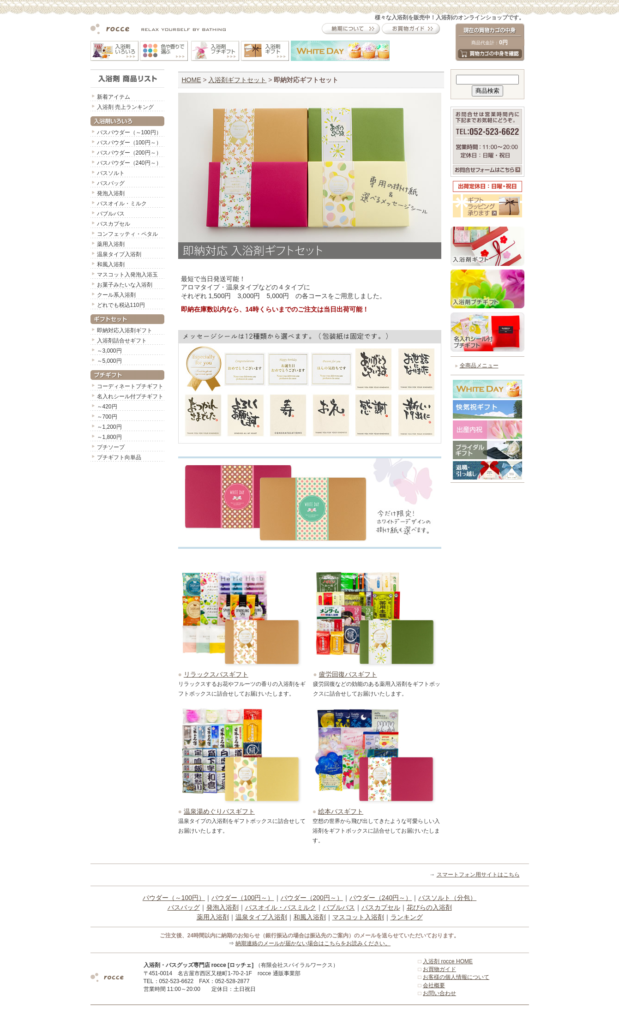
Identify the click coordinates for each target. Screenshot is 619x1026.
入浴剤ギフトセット (237, 80)
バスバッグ (111, 183)
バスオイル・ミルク (122, 203)
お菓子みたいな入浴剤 (124, 285)
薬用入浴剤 (111, 244)
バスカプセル (113, 224)
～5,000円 (109, 361)
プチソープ (111, 447)
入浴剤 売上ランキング (125, 107)
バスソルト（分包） (447, 897)
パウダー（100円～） (242, 897)
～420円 (107, 406)
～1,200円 (109, 427)
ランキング (407, 917)
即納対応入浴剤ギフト (124, 330)
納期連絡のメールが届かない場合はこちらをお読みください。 (313, 943)
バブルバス (111, 213)
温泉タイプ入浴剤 (119, 254)
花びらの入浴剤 (429, 907)
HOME (191, 80)
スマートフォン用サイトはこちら (478, 874)
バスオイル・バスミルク (280, 907)
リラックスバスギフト (216, 674)
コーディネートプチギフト (130, 386)
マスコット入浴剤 (358, 917)
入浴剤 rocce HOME (448, 961)
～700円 (107, 417)
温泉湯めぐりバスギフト (219, 811)
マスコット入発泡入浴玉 (127, 274)
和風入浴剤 (111, 264)
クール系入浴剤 (116, 295)
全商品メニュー (479, 365)
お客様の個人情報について (456, 977)
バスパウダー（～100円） (129, 132)
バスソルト (111, 173)
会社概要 (434, 985)
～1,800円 (109, 437)
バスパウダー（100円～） (129, 142)
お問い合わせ (439, 993)
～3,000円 (109, 351)
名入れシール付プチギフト (130, 396)
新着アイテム (113, 97)
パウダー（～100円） (174, 897)
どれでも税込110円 (121, 305)
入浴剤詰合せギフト (122, 340)
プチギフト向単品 (119, 457)
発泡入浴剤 (111, 193)
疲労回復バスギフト (348, 674)
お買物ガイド (439, 969)
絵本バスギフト (340, 811)
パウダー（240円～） (380, 897)
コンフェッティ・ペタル (127, 234)
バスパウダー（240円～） (129, 163)
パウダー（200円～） (312, 897)
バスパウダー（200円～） (129, 153)
